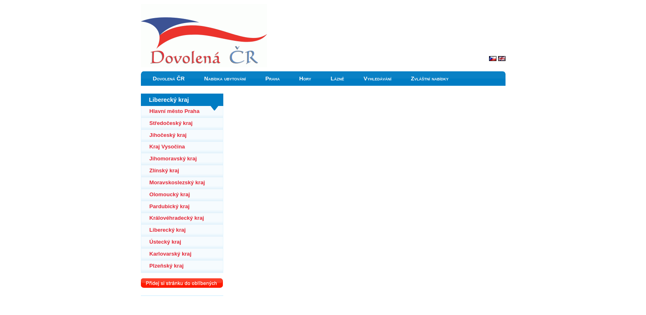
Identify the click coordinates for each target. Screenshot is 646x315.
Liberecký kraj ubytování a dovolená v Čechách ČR (200, 8)
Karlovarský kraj (171, 254)
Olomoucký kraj (170, 194)
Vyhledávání (377, 78)
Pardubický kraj (170, 206)
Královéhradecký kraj (177, 218)
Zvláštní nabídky (430, 78)
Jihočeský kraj (168, 135)
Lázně (337, 78)
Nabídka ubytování (225, 78)
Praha (272, 78)
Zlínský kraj (164, 170)
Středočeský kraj (171, 123)
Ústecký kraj (165, 242)
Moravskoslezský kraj (177, 182)
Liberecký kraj (168, 230)
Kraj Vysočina (167, 146)
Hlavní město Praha (175, 111)
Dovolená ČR (169, 78)
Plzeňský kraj (167, 266)
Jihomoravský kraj (173, 158)
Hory (305, 78)
